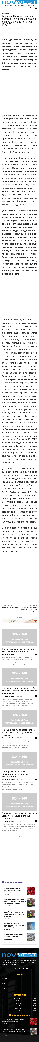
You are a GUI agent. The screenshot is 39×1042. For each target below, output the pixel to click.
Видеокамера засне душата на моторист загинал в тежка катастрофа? (29, 609)
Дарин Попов (8, 28)
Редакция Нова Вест (8, 654)
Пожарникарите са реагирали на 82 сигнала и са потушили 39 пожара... (18, 732)
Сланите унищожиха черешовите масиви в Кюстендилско (19, 650)
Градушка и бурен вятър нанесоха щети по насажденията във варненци (19, 816)
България (5, 13)
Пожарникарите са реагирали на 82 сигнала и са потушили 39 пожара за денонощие (14, 913)
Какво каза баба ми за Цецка (10, 607)
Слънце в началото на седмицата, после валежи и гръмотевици (16, 774)
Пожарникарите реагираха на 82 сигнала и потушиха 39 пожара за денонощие (19, 691)
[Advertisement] (19, 93)
